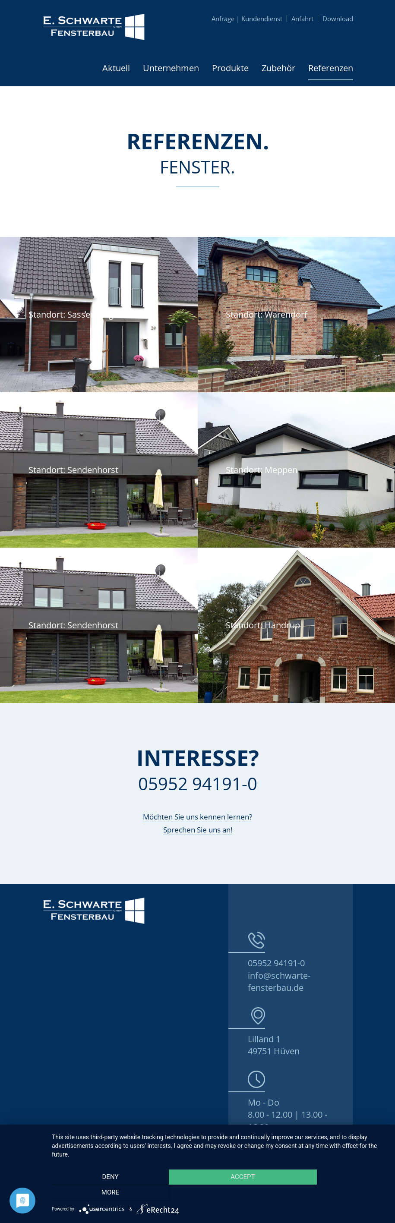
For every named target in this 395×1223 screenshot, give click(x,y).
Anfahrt (302, 18)
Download (337, 18)
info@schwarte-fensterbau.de (279, 982)
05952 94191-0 (276, 963)
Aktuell (116, 68)
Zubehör (278, 68)
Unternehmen (171, 68)
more (336, 1193)
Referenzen (330, 68)
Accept (219, 1193)
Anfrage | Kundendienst (247, 18)
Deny (102, 1193)
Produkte (230, 68)
